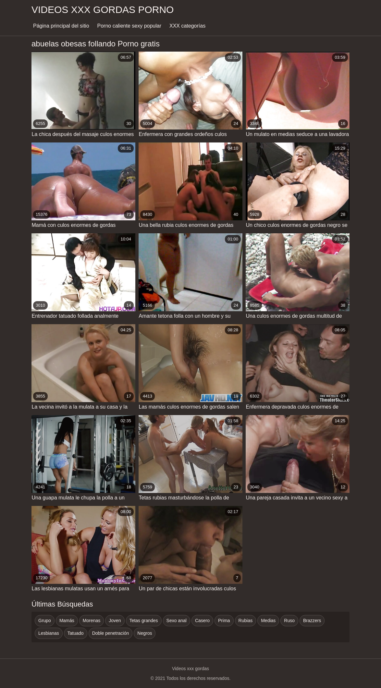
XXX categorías (187, 26)
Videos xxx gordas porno (102, 9)
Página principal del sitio (61, 26)
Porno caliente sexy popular (129, 26)
